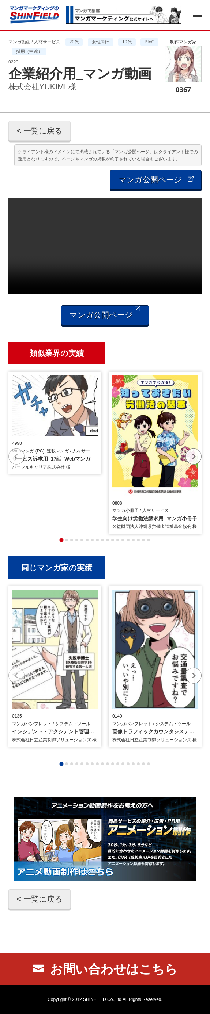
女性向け (100, 41)
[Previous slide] (16, 456)
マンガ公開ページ (156, 179)
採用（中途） (29, 51)
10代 (127, 41)
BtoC (149, 41)
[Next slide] (193, 456)
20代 (74, 41)
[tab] (61, 540)
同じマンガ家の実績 (56, 567)
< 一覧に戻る (39, 131)
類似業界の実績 (57, 352)
